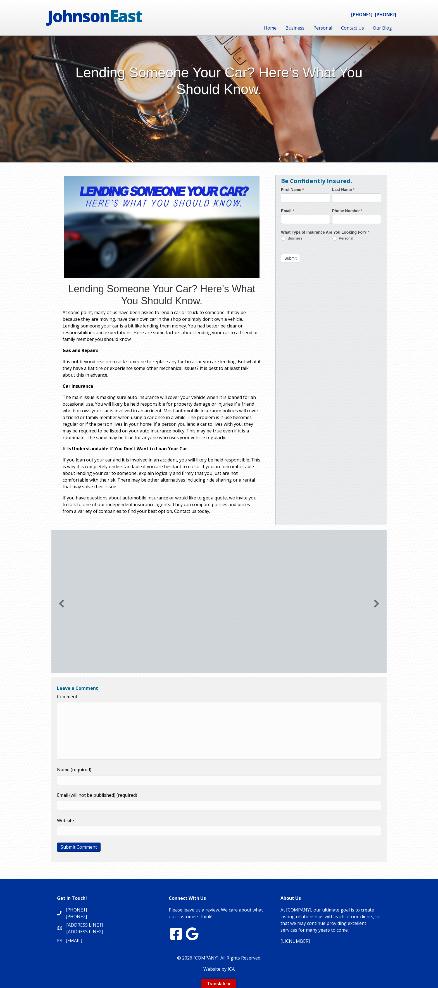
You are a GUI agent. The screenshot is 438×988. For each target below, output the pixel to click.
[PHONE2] (385, 14)
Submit (290, 258)
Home (270, 28)
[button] (61, 603)
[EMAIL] (74, 940)
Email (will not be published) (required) (97, 795)
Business (294, 28)
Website (65, 820)
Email (287, 211)
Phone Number (347, 211)
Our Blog (382, 28)
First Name (292, 189)
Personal (322, 28)
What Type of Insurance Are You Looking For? (325, 232)
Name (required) (74, 770)
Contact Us (352, 28)
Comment (67, 696)
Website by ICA (219, 969)
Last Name (343, 189)
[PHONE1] (362, 14)
